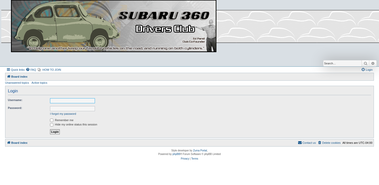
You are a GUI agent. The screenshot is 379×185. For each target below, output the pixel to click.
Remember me (62, 120)
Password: (15, 107)
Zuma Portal (200, 150)
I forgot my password (63, 113)
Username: (15, 100)
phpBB (176, 154)
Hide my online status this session (73, 124)
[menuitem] (31, 70)
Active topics (39, 82)
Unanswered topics (17, 82)
